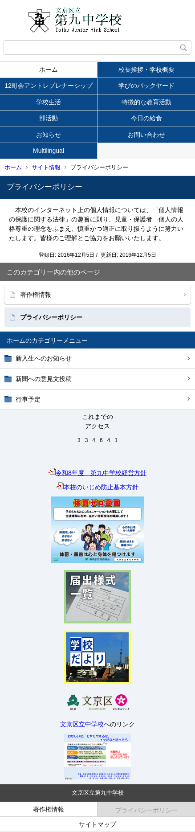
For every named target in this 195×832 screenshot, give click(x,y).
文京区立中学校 (82, 724)
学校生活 (48, 102)
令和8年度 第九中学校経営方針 (97, 472)
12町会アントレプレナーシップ (48, 85)
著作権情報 (35, 294)
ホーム (48, 69)
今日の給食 (146, 118)
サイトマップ (97, 824)
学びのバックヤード (146, 85)
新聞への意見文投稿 (44, 378)
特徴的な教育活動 (146, 102)
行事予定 (28, 399)
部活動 (48, 118)
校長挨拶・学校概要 (146, 69)
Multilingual (48, 150)
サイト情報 (46, 167)
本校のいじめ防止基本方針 (97, 487)
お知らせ (48, 134)
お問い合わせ (146, 134)
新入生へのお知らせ (44, 358)
